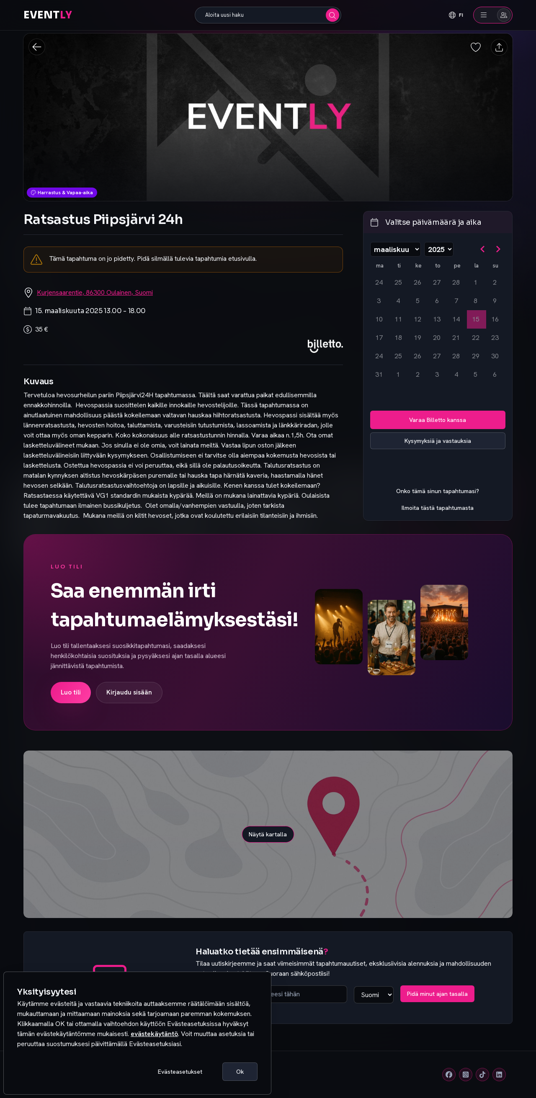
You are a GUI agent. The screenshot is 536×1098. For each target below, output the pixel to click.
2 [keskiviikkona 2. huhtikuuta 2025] (418, 374)
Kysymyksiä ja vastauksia (438, 441)
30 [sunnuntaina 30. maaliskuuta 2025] (495, 356)
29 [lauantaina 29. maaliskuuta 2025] (475, 356)
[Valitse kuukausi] (395, 249)
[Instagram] (465, 1074)
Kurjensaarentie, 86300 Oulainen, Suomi (95, 292)
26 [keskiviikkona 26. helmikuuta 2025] (417, 282)
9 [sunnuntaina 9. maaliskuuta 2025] (495, 300)
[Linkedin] (499, 1074)
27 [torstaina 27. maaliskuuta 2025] (437, 356)
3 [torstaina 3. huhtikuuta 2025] (437, 374)
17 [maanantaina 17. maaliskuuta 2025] (379, 337)
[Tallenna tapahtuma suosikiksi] (475, 47)
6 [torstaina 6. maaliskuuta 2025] (437, 300)
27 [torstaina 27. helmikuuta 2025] (437, 282)
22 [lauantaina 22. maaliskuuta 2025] (475, 337)
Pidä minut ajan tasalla (437, 994)
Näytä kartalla (268, 834)
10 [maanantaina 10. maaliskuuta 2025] (379, 319)
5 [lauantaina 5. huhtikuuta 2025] (475, 374)
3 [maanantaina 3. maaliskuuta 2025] (379, 300)
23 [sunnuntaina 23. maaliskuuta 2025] (495, 337)
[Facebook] (449, 1074)
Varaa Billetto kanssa (437, 420)
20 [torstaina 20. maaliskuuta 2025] (437, 337)
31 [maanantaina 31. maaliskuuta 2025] (379, 374)
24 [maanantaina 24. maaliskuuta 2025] (379, 356)
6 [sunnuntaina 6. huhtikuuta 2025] (495, 374)
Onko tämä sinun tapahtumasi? (437, 491)
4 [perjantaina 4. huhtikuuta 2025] (456, 374)
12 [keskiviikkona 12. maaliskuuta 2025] (417, 319)
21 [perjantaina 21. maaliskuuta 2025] (456, 337)
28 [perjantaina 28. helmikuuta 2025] (456, 282)
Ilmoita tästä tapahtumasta (438, 508)
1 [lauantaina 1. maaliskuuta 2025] (475, 282)
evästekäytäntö (154, 1033)
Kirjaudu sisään (129, 692)
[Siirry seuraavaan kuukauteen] (497, 249)
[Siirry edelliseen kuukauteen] (482, 249)
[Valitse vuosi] (439, 249)
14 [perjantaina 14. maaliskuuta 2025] (456, 319)
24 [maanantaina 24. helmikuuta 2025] (379, 282)
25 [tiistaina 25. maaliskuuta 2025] (398, 356)
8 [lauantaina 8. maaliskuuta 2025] (475, 300)
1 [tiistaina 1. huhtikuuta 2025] (398, 374)
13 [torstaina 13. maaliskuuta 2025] (437, 319)
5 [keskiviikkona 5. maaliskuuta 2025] (418, 300)
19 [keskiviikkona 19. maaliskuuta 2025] (417, 337)
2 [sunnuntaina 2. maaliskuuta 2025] (495, 282)
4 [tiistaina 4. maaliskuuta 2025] (398, 300)
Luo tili (71, 692)
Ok (240, 1071)
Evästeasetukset (180, 1071)
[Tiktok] (482, 1074)
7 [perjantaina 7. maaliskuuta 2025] (456, 300)
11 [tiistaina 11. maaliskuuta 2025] (398, 319)
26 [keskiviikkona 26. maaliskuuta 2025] (417, 356)
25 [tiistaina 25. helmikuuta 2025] (398, 282)
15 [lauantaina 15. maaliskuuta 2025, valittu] (475, 319)
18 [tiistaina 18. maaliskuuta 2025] (398, 337)
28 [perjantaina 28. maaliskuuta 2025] (456, 356)
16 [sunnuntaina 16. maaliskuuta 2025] (495, 319)
